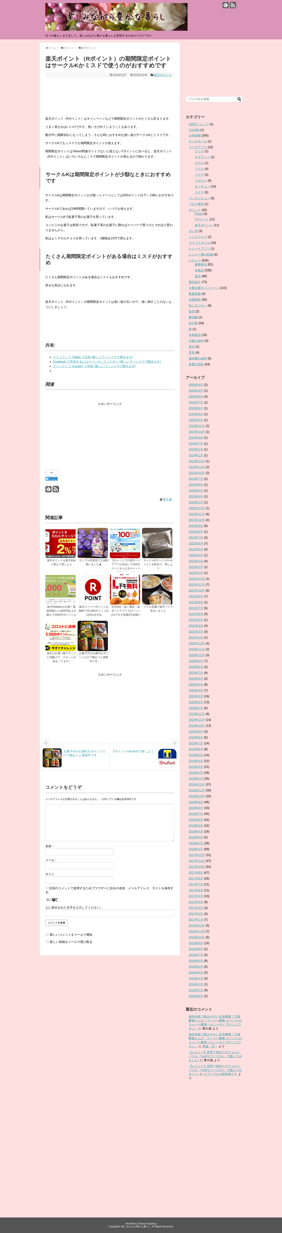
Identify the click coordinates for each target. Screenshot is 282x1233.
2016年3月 (196, 978)
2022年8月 (196, 531)
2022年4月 (196, 555)
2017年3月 (196, 908)
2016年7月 (196, 955)
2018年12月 (197, 784)
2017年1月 (196, 919)
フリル (199, 168)
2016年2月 (196, 984)
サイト (49, 874)
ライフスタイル (199, 242)
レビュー (195, 260)
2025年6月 (196, 408)
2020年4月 (196, 690)
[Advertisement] (110, 433)
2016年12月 (197, 925)
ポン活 (193, 231)
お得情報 (195, 135)
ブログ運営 (196, 204)
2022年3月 (196, 561)
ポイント (195, 210)
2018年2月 (196, 843)
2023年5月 (196, 490)
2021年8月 (196, 602)
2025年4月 (196, 414)
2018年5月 (196, 825)
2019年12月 (197, 714)
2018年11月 (197, 790)
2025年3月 (196, 420)
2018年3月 (196, 837)
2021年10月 (197, 590)
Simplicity (151, 1223)
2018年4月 (196, 831)
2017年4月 (196, 902)
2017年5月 (196, 896)
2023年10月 (197, 473)
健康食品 (201, 264)
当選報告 (195, 299)
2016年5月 (196, 966)
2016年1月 (196, 990)
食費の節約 (196, 364)
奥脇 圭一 (210, 1046)
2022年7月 (196, 537)
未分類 (193, 323)
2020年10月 (197, 655)
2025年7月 (196, 402)
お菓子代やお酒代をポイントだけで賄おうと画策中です (93, 657)
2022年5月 (196, 549)
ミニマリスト (198, 237)
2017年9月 (196, 872)
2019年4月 (196, 761)
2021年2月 (196, 631)
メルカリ (201, 180)
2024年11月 (197, 426)
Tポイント (202, 219)
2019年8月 (196, 737)
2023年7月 (196, 478)
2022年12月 (197, 508)
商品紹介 (195, 282)
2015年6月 (196, 996)
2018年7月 (196, 813)
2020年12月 (197, 643)
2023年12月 (197, 461)
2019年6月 (196, 749)
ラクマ (199, 192)
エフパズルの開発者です (220, 1074)
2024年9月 (196, 437)
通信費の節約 (198, 358)
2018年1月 (196, 849)
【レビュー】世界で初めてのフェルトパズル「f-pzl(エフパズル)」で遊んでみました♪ (215, 1056)
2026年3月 (196, 390)
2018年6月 (196, 819)
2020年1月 (196, 708)
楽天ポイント (163, 75)
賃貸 (192, 352)
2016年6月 (196, 960)
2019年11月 (197, 719)
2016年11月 (197, 931)
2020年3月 (196, 696)
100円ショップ (199, 124)
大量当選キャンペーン (204, 288)
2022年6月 (196, 543)
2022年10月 (197, 520)
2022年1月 (196, 573)
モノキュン (202, 186)
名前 (49, 846)
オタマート (202, 157)
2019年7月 (196, 743)
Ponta (199, 213)
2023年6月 (196, 484)
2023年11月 (197, 467)
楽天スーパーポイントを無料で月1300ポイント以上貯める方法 (93, 610)
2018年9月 (196, 802)
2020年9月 (196, 661)
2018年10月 (197, 796)
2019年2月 (196, 772)
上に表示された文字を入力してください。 (74, 907)
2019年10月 (197, 725)
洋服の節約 (196, 340)
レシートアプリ (199, 248)
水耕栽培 (195, 335)
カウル (199, 163)
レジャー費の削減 (201, 254)
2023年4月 (196, 496)
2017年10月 (197, 866)
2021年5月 (196, 620)
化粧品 (199, 270)
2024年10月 (197, 431)
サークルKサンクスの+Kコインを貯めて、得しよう (158, 564)
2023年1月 (196, 502)
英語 (192, 346)
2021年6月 (196, 614)
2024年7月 (196, 443)
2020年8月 (196, 667)
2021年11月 (197, 584)
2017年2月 (196, 913)
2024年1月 (196, 455)
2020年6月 (196, 678)
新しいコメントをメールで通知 (71, 934)
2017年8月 (196, 878)
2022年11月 (197, 514)
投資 (192, 311)
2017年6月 (196, 890)
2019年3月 (196, 766)
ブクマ (199, 174)
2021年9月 (196, 596)
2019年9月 (196, 731)
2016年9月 (196, 943)
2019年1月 (196, 778)
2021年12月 (197, 578)
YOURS (194, 130)
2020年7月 (196, 672)
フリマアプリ (198, 147)
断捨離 (193, 317)
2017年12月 (197, 855)
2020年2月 (196, 702)
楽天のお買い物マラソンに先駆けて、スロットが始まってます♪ (61, 657)
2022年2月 (196, 567)
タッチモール (198, 141)
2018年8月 (196, 808)
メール (51, 860)
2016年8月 (196, 949)
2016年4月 (196, 972)
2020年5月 (196, 684)
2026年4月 (196, 384)
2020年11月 (197, 649)
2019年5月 (196, 755)
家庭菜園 (195, 293)
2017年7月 (196, 884)
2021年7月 (196, 608)
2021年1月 (196, 637)
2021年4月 (196, 625)
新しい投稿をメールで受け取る (71, 941)
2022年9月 (196, 525)
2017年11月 (197, 861)
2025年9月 (196, 396)
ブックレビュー (199, 198)
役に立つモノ (198, 305)
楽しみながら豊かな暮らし (136, 1226)
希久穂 (167, 499)
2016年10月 (197, 937)
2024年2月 (196, 449)
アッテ (199, 151)
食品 (198, 276)
